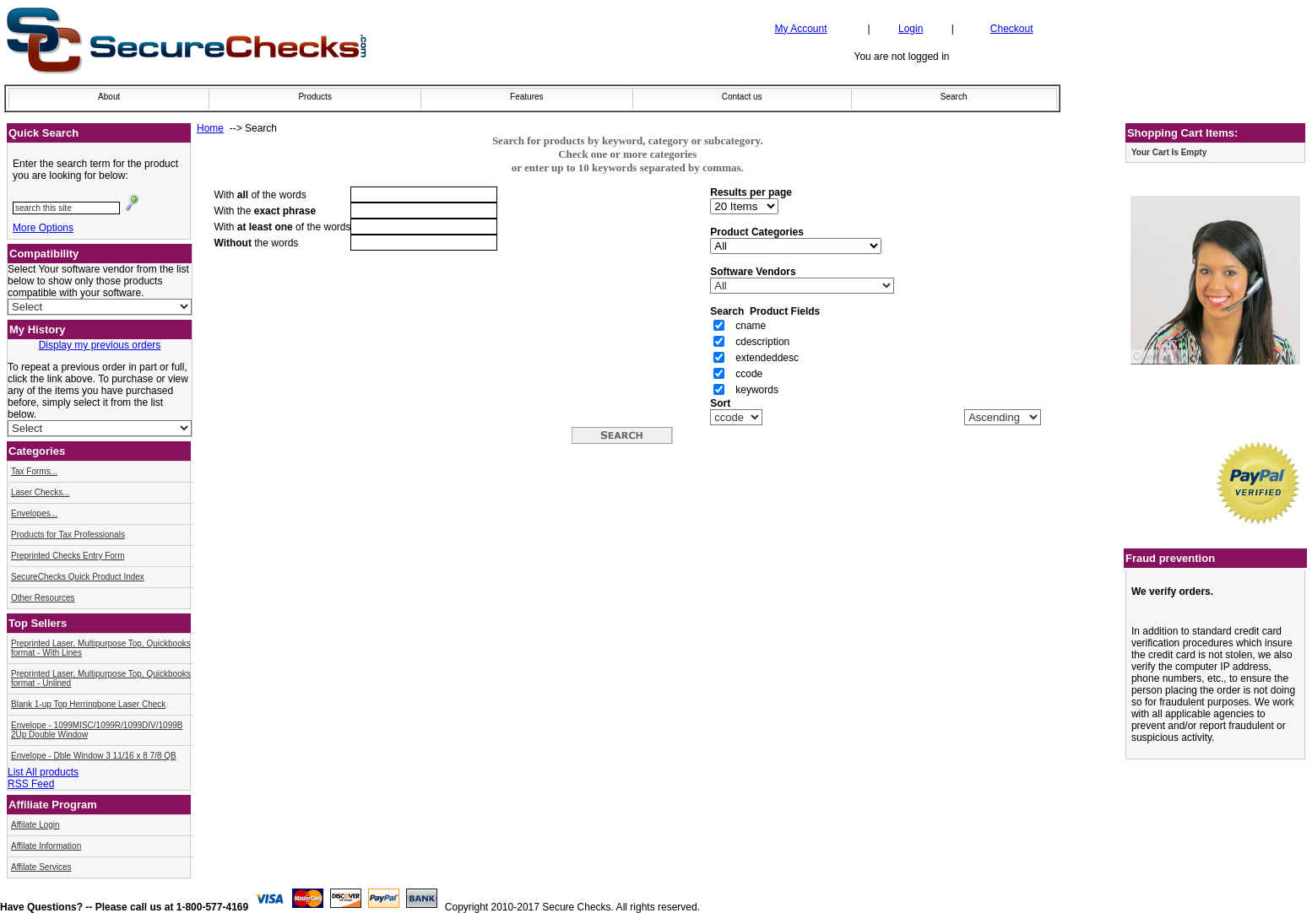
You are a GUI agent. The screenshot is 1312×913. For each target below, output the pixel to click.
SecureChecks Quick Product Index (77, 576)
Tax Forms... (34, 471)
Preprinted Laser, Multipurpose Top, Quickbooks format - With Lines (101, 648)
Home (210, 128)
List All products (43, 772)
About (109, 96)
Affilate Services (41, 867)
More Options (43, 228)
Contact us (742, 96)
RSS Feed (31, 784)
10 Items (744, 206)
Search (954, 96)
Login (910, 29)
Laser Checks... (40, 492)
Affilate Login (35, 824)
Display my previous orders (100, 345)
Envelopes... (34, 513)
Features (526, 96)
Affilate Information (46, 846)
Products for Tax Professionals (68, 534)
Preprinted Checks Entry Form (68, 555)
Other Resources (43, 597)
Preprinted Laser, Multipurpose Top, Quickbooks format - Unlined (101, 678)
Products (314, 96)
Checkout (1011, 29)
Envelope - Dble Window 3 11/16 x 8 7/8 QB (93, 755)
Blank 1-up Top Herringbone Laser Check (88, 704)
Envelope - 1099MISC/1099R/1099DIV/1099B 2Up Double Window (96, 730)
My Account (800, 29)
